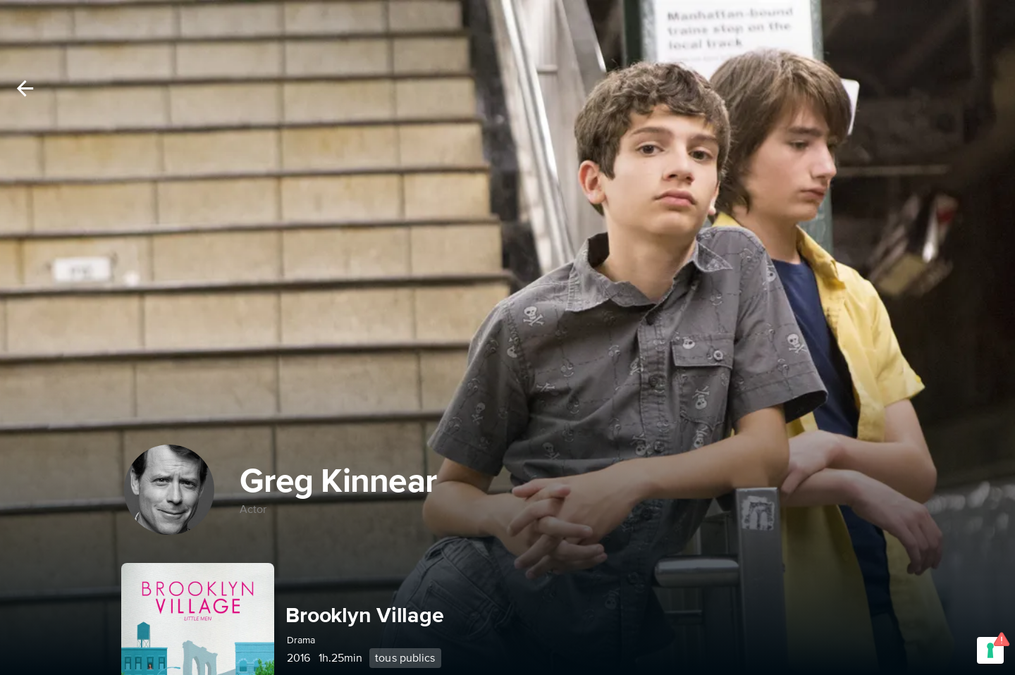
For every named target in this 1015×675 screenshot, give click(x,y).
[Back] (25, 88)
